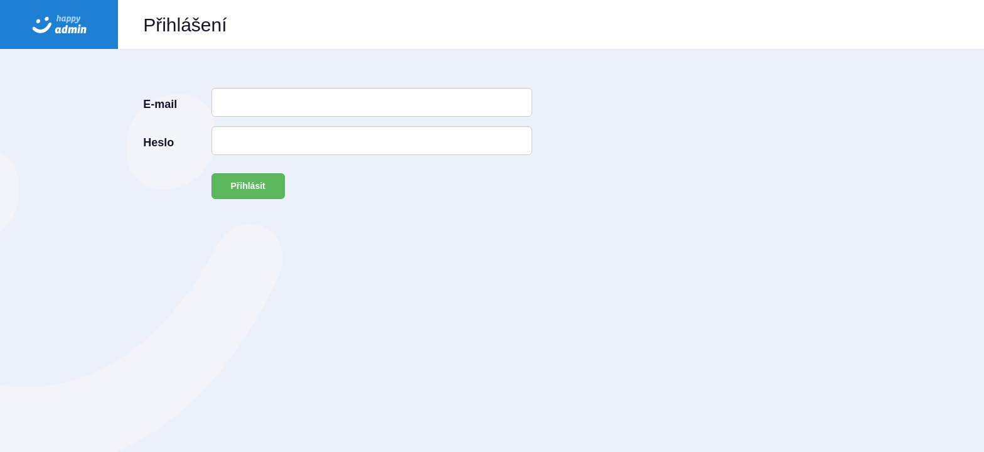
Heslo (158, 142)
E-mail (160, 104)
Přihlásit (248, 186)
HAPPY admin (59, 24)
